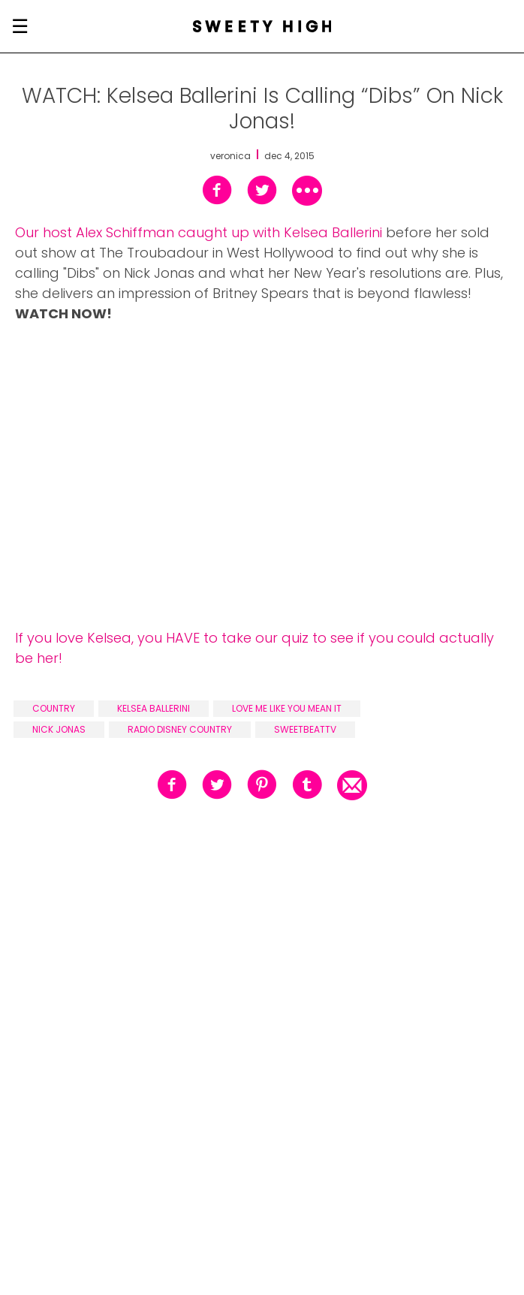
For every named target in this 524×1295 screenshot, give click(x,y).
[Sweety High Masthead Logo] (262, 26)
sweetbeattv (305, 729)
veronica (230, 156)
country (53, 708)
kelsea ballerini (153, 708)
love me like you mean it (287, 708)
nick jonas (59, 729)
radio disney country (180, 729)
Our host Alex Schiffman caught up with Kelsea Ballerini (198, 232)
